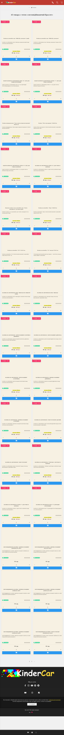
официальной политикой (54, 700)
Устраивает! (32, 704)
